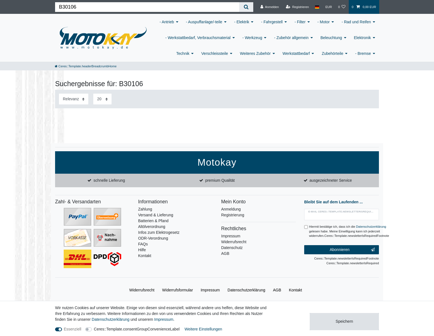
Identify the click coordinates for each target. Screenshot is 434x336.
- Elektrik (241, 22)
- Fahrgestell (272, 22)
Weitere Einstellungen (203, 329)
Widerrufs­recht (141, 290)
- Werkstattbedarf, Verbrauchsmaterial (198, 37)
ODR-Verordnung (153, 238)
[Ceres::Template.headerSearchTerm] (147, 7)
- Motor (323, 22)
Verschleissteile (214, 53)
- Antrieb (166, 22)
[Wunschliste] (341, 7)
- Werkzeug (252, 37)
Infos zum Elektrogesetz (158, 232)
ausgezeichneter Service (330, 180)
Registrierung (232, 215)
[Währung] (328, 7)
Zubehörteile (332, 53)
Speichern (344, 321)
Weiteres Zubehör (255, 53)
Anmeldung (231, 209)
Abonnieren (352, 249)
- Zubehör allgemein (291, 37)
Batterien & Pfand (153, 221)
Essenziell (72, 329)
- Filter (300, 22)
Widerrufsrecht (233, 242)
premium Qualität (220, 180)
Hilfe (142, 250)
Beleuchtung (331, 37)
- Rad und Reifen (356, 22)
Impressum (230, 236)
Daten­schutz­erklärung (246, 290)
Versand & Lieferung (155, 215)
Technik (182, 53)
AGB (225, 253)
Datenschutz (232, 247)
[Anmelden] (269, 7)
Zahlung (145, 209)
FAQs (143, 244)
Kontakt (144, 255)
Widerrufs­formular (177, 290)
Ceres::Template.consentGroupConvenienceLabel (137, 329)
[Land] (317, 7)
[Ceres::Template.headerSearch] (246, 7)
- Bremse (363, 53)
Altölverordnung (151, 226)
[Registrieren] (297, 7)
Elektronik (362, 37)
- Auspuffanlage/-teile (204, 22)
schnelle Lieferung (109, 180)
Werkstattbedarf (296, 53)
